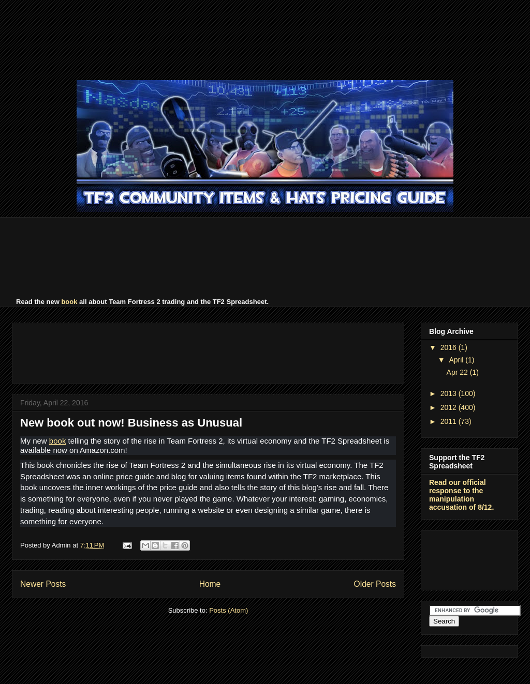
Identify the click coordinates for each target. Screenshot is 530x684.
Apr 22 (458, 372)
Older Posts (375, 584)
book (69, 302)
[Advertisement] (265, 39)
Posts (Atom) (228, 610)
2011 (449, 421)
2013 (449, 393)
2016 (449, 347)
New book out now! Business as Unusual (131, 422)
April (457, 360)
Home (210, 584)
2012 (449, 407)
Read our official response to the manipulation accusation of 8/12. (461, 494)
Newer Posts (43, 584)
